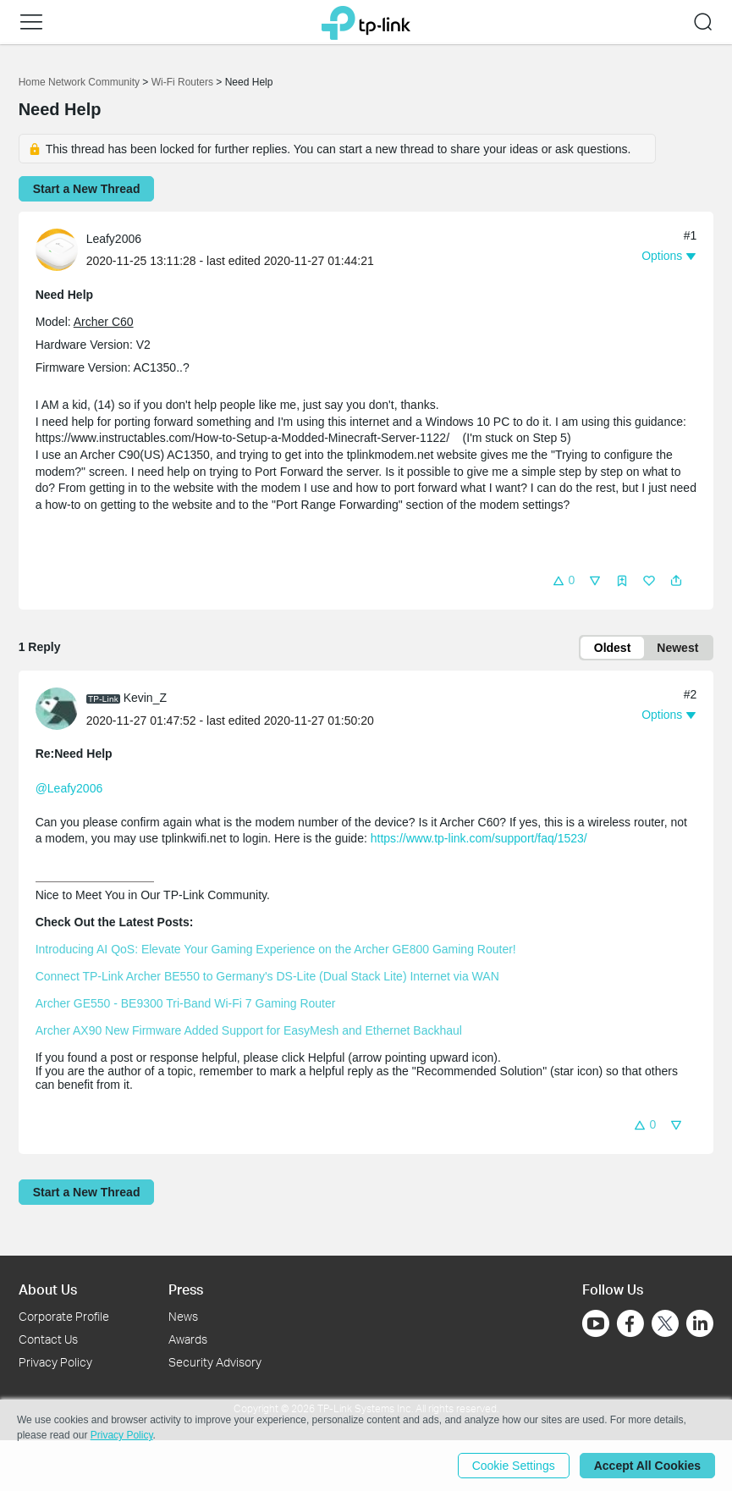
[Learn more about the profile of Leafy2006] (61, 249)
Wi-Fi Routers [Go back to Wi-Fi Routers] (184, 82)
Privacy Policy (55, 1362)
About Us (48, 1289)
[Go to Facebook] (630, 1323)
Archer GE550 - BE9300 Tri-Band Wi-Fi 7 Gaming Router (186, 1003)
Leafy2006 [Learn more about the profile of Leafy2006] (113, 239)
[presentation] (57, 250)
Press (185, 1289)
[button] (31, 22)
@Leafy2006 (69, 788)
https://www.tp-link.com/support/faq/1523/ (479, 838)
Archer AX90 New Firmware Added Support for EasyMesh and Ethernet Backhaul (249, 1030)
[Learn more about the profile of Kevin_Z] (61, 708)
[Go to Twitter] (665, 1325)
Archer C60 (104, 322)
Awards (187, 1339)
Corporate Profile (64, 1316)
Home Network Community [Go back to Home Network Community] (79, 82)
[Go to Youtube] (595, 1323)
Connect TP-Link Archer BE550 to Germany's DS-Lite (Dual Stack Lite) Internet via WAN (267, 976)
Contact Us (48, 1339)
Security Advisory (214, 1362)
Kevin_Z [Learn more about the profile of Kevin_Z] (145, 697)
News (183, 1316)
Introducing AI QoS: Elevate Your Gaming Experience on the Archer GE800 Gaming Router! (276, 949)
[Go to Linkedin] (699, 1323)
